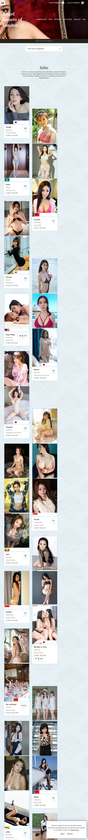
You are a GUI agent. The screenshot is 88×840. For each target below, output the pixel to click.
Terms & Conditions (40, 794)
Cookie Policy (38, 802)
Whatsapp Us (59, 799)
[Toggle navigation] (33, 20)
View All (11, 734)
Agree (62, 834)
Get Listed (67, 20)
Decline (69, 834)
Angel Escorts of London (12, 19)
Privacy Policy (38, 798)
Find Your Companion (35, 49)
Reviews (57, 20)
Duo (50, 20)
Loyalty (77, 20)
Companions (41, 20)
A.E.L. (13, 792)
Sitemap (36, 806)
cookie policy (74, 830)
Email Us (58, 794)
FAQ (84, 20)
